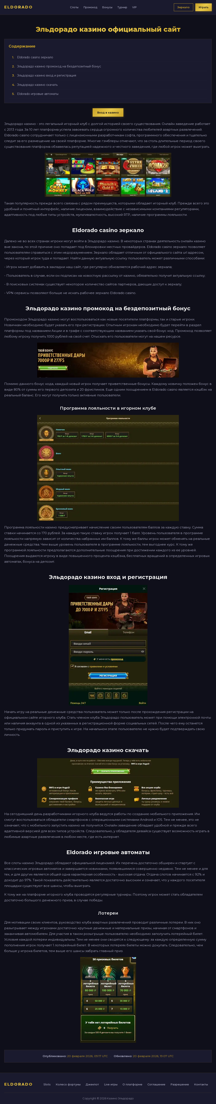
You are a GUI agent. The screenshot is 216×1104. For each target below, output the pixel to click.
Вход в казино (108, 112)
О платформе (132, 1084)
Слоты (74, 7)
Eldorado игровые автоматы (37, 94)
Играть (203, 7)
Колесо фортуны (68, 1084)
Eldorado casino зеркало (35, 57)
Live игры (110, 1084)
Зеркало (183, 7)
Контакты (201, 1084)
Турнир (122, 7)
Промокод (90, 7)
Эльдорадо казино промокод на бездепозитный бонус (59, 66)
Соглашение (156, 1084)
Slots (47, 1084)
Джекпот (92, 1084)
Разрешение (179, 1084)
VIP (134, 7)
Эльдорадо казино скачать (37, 85)
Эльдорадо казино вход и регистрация (46, 75)
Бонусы (107, 7)
